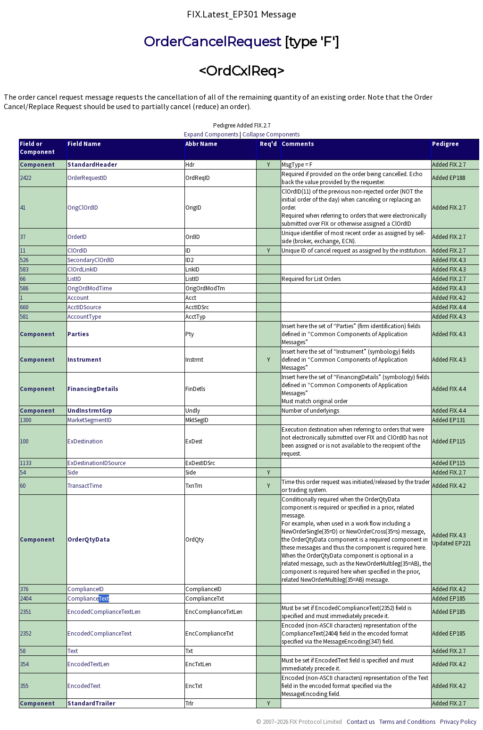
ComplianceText (88, 598)
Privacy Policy (458, 722)
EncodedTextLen (88, 664)
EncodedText (83, 686)
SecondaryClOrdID (90, 260)
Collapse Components (271, 134)
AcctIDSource (84, 307)
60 (22, 486)
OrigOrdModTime (89, 288)
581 (24, 317)
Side (72, 472)
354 (24, 664)
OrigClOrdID (82, 208)
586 (24, 288)
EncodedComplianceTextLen (104, 612)
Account (78, 298)
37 (22, 237)
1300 (25, 420)
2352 (25, 633)
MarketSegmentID (89, 420)
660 (24, 307)
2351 (25, 612)
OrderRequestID (87, 178)
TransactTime (84, 486)
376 (24, 589)
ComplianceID (85, 589)
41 (22, 208)
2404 (25, 598)
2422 (25, 178)
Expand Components (211, 134)
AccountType (84, 317)
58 (22, 651)
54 (22, 472)
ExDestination (85, 441)
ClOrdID (77, 250)
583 (24, 269)
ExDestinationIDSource (96, 463)
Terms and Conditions (407, 722)
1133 (25, 463)
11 (22, 250)
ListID (74, 279)
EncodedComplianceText (99, 633)
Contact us (361, 722)
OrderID (77, 237)
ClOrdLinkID (82, 269)
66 (22, 279)
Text (72, 651)
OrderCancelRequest (212, 42)
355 (24, 686)
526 (24, 260)
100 (24, 441)
